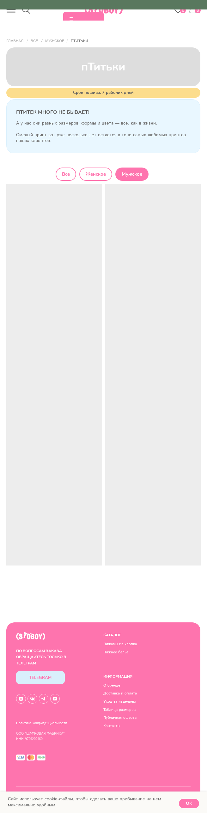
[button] (11, 9)
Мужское (132, 174)
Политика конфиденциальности (41, 723)
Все (66, 174)
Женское (96, 174)
